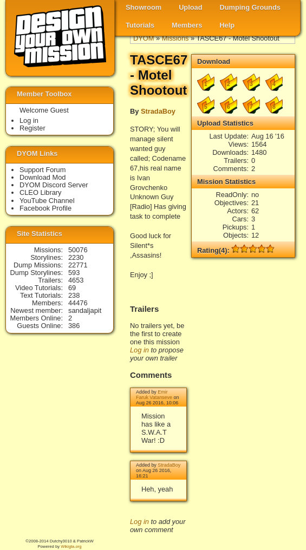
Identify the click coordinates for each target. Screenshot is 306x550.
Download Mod (42, 177)
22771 (78, 265)
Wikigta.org (71, 546)
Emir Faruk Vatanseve (154, 394)
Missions (175, 38)
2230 (75, 257)
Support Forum (42, 170)
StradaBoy (158, 111)
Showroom (143, 7)
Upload (190, 7)
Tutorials (140, 25)
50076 (78, 250)
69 (72, 288)
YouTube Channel (47, 201)
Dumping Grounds (250, 7)
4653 (75, 280)
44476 (78, 303)
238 (74, 295)
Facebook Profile (45, 208)
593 (74, 273)
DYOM (143, 38)
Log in (139, 350)
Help (227, 25)
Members (187, 25)
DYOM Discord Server (53, 185)
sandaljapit (84, 310)
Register (32, 128)
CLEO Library (40, 192)
